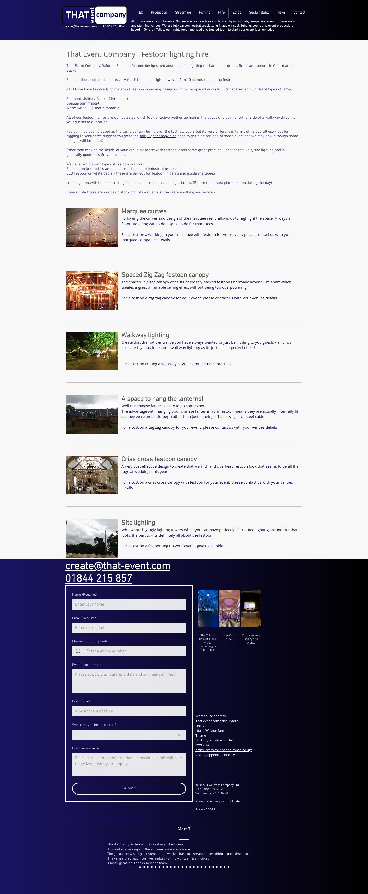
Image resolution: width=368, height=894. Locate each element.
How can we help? (85, 748)
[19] (224, 867)
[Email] (127, 628)
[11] (194, 867)
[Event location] (127, 711)
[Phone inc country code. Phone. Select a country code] (80, 651)
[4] (167, 867)
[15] (209, 867)
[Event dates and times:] (129, 681)
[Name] (127, 604)
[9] (186, 867)
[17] (217, 867)
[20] (228, 867)
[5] (171, 867)
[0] (152, 867)
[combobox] (129, 735)
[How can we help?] (129, 764)
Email (84, 618)
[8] (182, 867)
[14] (205, 867)
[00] (148, 867)
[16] (213, 867)
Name (85, 594)
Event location (83, 701)
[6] (175, 867)
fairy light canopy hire (158, 136)
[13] (201, 867)
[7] (178, 867)
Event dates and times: (89, 665)
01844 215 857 (113, 27)
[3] (163, 867)
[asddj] (140, 867)
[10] (190, 867)
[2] (159, 867)
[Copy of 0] (144, 867)
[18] (221, 867)
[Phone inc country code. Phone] (134, 651)
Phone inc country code (90, 641)
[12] (198, 867)
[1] (155, 867)
